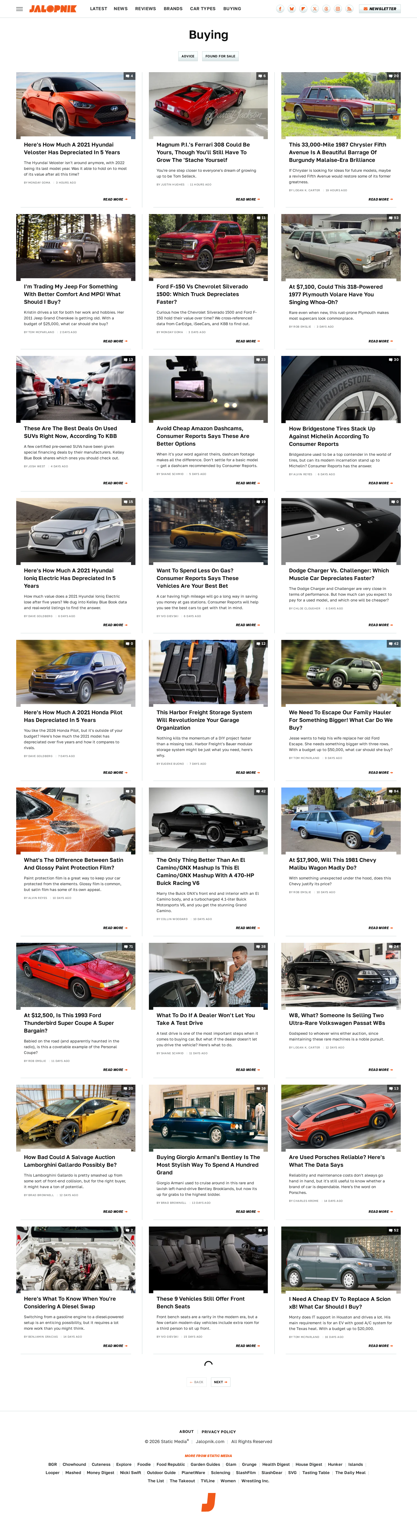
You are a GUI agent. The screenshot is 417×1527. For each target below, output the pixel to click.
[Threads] (326, 9)
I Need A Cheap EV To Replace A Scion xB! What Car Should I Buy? (340, 1303)
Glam (231, 1464)
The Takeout (182, 1480)
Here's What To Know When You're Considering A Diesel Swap (70, 1302)
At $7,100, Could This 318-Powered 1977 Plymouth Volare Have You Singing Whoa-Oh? (336, 294)
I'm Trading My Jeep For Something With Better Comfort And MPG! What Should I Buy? (72, 294)
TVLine (208, 1480)
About (186, 1431)
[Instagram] (338, 9)
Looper (53, 1472)
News (121, 8)
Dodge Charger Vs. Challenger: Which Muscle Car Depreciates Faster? (339, 574)
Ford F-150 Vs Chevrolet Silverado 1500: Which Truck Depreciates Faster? (202, 294)
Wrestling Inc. (255, 1480)
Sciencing (220, 1472)
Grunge (249, 1464)
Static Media (174, 1441)
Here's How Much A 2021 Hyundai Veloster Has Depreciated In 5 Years (72, 148)
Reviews (145, 8)
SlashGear (272, 1472)
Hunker (335, 1464)
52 (396, 1230)
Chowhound (74, 1464)
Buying (232, 8)
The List (156, 1480)
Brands (173, 8)
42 (396, 644)
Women (228, 1480)
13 (131, 360)
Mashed (73, 1472)
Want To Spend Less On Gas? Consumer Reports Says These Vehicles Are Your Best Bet (198, 578)
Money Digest (100, 1472)
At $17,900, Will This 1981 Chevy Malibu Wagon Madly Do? (332, 864)
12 (264, 644)
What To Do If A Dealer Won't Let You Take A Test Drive (206, 1019)
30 (396, 360)
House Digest (309, 1464)
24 (396, 946)
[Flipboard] (303, 9)
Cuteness (101, 1464)
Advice (188, 56)
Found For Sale (220, 56)
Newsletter (380, 9)
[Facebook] (280, 9)
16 (264, 1088)
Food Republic (171, 1464)
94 (396, 791)
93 (396, 218)
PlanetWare (193, 1472)
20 (396, 76)
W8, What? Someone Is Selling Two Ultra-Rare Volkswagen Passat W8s (337, 1019)
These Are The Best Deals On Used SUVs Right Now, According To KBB (70, 432)
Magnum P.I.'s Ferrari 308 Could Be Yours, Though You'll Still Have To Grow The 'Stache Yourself (203, 152)
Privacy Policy (219, 1432)
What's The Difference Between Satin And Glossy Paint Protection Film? (73, 864)
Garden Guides (205, 1464)
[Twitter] (315, 9)
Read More (113, 199)
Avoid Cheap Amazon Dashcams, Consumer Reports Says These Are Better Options (203, 436)
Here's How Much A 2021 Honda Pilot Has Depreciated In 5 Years (73, 716)
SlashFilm (246, 1472)
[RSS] (349, 9)
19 (264, 502)
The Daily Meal (350, 1472)
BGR (52, 1464)
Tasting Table (316, 1472)
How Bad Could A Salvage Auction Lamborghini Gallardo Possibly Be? (70, 1161)
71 (131, 946)
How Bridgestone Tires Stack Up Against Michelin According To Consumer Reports (332, 436)
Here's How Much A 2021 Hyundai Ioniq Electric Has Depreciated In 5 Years (70, 578)
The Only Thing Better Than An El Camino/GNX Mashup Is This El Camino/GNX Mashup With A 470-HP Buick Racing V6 (205, 871)
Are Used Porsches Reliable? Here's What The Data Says (337, 1161)
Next (218, 1382)
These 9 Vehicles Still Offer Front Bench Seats (201, 1302)
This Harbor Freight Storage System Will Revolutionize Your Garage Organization (204, 720)
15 (131, 502)
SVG (292, 1472)
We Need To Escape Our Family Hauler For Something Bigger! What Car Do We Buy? (341, 720)
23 (263, 360)
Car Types (203, 8)
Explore (124, 1464)
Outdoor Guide (161, 1472)
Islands (355, 1464)
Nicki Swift (130, 1472)
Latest (98, 8)
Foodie (144, 1464)
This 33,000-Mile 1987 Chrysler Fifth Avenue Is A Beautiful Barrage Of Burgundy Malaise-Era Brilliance (337, 152)
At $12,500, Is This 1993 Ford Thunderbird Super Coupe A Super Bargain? (69, 1023)
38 (263, 946)
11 (264, 218)
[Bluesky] (292, 9)
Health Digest (276, 1464)
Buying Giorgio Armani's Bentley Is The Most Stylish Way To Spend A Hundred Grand (208, 1165)
